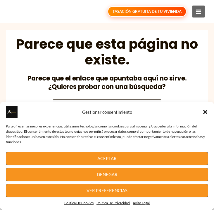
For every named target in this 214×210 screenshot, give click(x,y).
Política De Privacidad (113, 203)
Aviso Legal (141, 203)
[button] (205, 112)
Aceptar (107, 158)
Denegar (107, 174)
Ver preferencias (107, 190)
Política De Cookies (79, 203)
